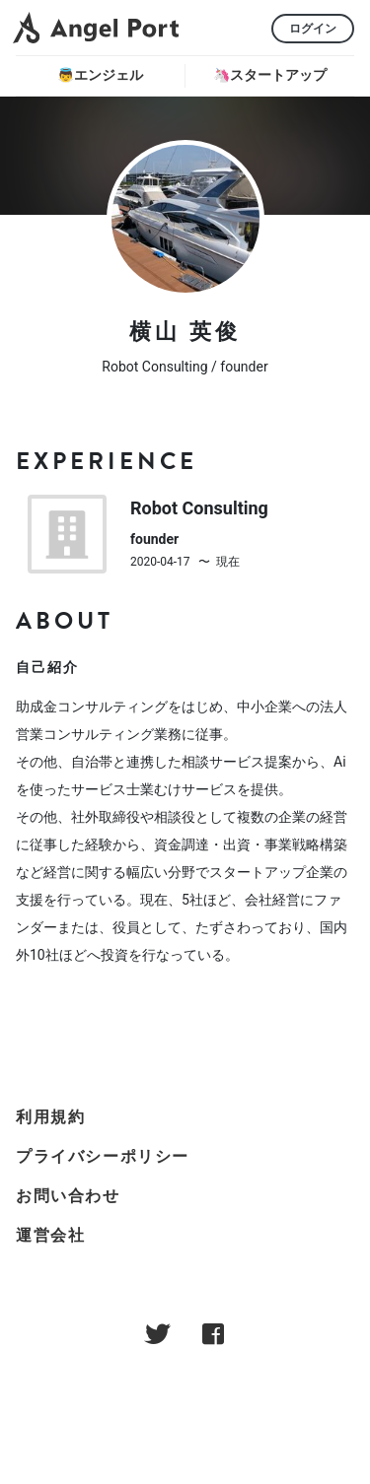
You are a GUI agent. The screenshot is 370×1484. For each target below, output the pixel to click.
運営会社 (50, 1235)
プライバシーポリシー (102, 1156)
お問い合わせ (68, 1195)
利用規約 (50, 1117)
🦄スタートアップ (270, 75)
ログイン (312, 28)
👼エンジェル (100, 75)
